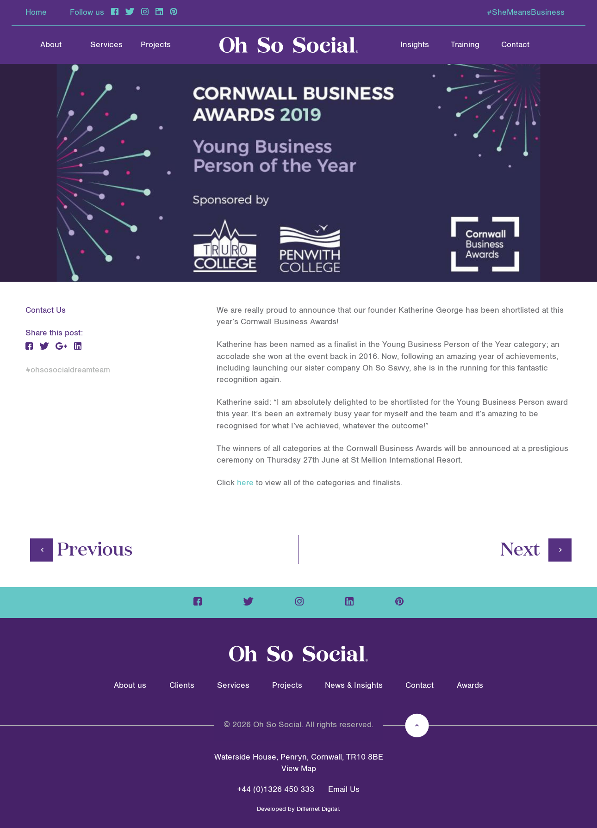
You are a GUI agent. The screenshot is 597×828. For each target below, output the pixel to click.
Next (536, 548)
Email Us (344, 789)
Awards (470, 685)
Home (36, 12)
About (51, 45)
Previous (81, 548)
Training (465, 45)
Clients (181, 685)
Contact (515, 45)
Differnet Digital (318, 809)
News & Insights (354, 685)
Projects (156, 45)
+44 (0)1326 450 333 (275, 789)
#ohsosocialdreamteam (67, 370)
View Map (298, 769)
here (245, 483)
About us (130, 685)
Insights (414, 45)
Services (106, 45)
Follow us (87, 12)
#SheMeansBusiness (526, 12)
